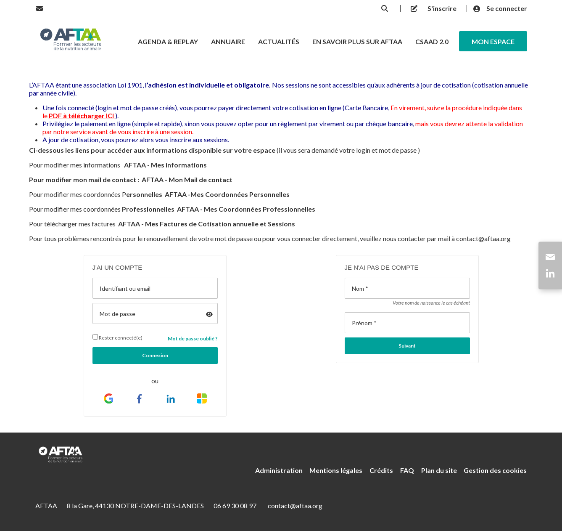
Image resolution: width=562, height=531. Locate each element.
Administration (279, 470)
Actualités (278, 41)
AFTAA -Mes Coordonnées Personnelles (227, 194)
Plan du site (439, 470)
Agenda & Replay (168, 41)
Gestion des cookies (495, 470)
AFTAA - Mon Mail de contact (187, 179)
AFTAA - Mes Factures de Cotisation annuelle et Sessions (206, 224)
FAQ (407, 470)
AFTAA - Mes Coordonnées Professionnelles (247, 209)
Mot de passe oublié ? (193, 338)
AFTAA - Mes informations (166, 165)
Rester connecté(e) (117, 337)
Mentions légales (335, 470)
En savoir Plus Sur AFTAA (357, 41)
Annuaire (228, 41)
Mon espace (493, 41)
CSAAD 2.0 (432, 41)
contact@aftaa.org (483, 238)
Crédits (381, 470)
